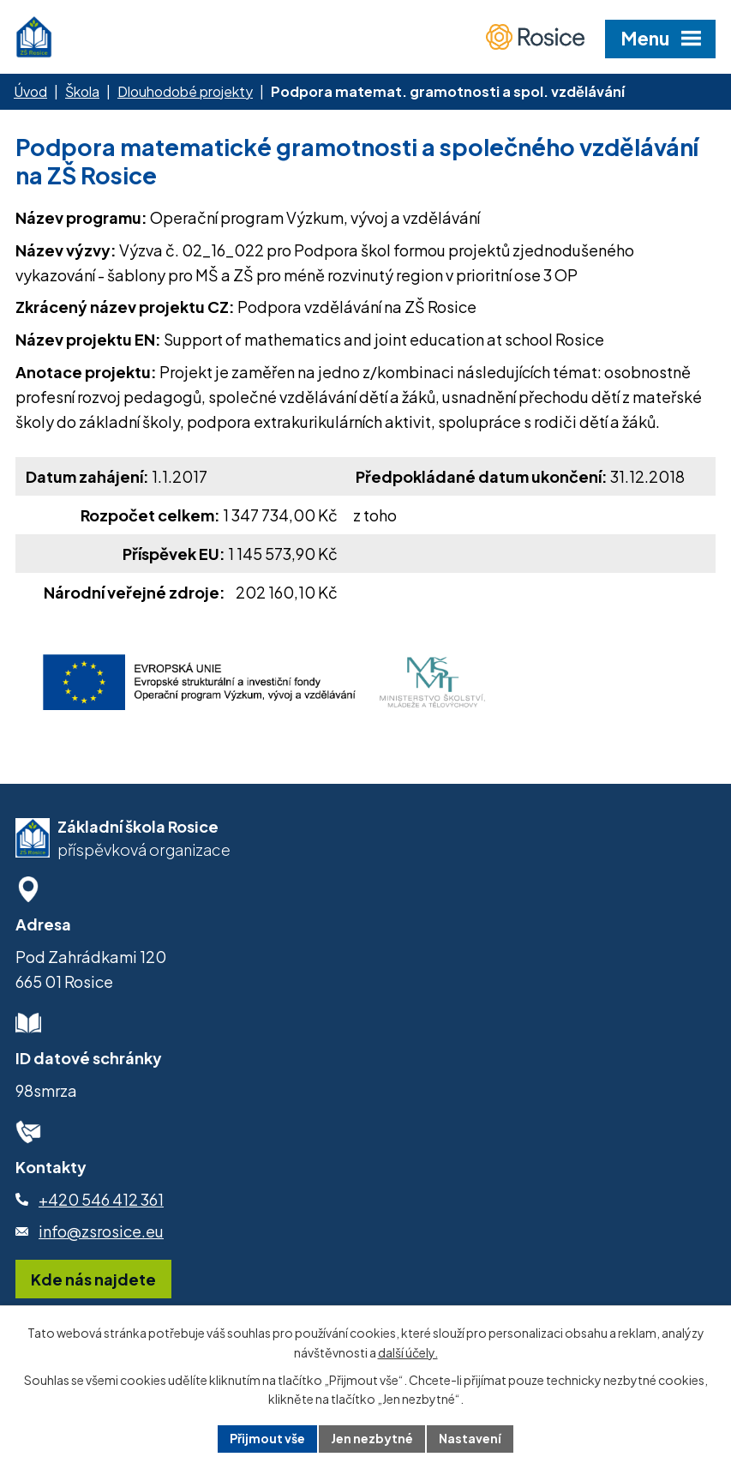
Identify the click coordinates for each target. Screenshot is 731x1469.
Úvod (30, 91)
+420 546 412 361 (101, 1199)
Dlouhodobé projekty (185, 91)
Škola (82, 91)
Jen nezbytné (372, 1438)
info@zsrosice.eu (101, 1231)
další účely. (408, 1352)
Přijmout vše (267, 1438)
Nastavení (470, 1438)
